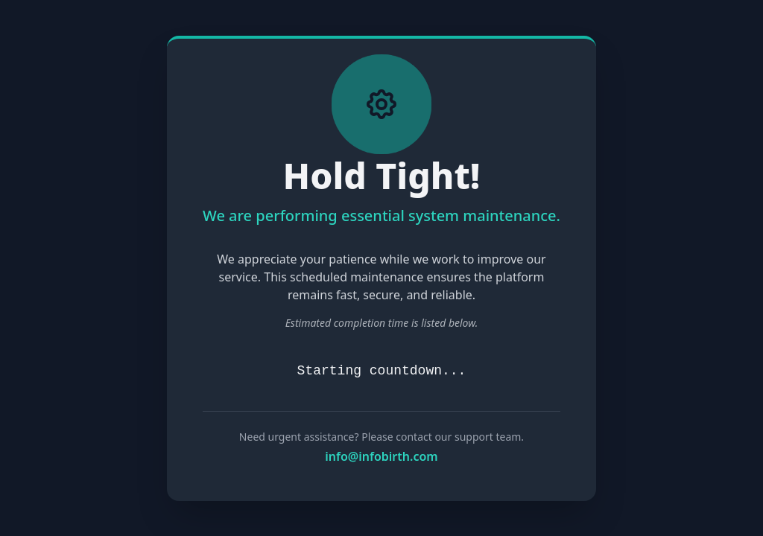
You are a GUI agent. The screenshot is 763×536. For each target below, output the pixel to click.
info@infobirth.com (381, 456)
